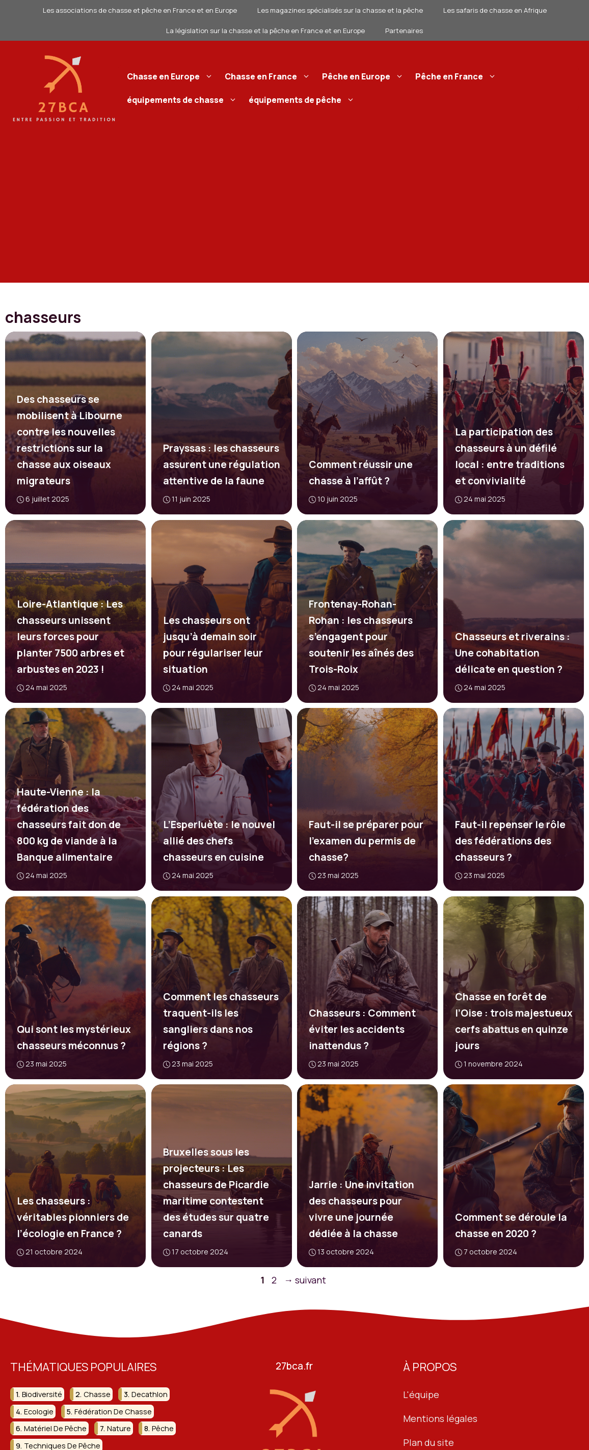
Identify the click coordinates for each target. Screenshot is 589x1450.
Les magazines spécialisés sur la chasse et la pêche (340, 10)
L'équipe (421, 1395)
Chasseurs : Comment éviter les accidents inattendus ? (362, 1029)
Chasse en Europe (171, 76)
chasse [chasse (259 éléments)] (97, 1395)
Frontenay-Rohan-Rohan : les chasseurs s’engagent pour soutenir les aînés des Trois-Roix (361, 636)
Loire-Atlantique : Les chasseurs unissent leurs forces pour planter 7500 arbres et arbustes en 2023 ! (70, 636)
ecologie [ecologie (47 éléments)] (38, 1411)
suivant (305, 1280)
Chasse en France (269, 76)
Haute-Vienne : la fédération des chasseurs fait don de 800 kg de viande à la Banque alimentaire (69, 824)
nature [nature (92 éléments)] (119, 1428)
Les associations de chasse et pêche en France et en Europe (140, 10)
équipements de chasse (183, 100)
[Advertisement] (294, 211)
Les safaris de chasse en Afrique (495, 10)
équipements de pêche (303, 100)
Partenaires (404, 30)
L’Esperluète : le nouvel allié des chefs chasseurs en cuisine (219, 841)
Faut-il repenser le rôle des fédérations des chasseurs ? (509, 841)
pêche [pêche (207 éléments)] (163, 1428)
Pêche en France (457, 76)
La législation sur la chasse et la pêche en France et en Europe (265, 30)
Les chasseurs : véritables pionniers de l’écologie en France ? (73, 1217)
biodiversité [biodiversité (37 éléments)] (42, 1395)
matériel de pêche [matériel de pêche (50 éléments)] (55, 1428)
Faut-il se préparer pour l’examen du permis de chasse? (366, 841)
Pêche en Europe (364, 76)
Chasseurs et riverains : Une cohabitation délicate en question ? (512, 653)
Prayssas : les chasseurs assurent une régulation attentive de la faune (221, 464)
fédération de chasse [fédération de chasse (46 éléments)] (113, 1411)
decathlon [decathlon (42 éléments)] (149, 1395)
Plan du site (428, 1442)
